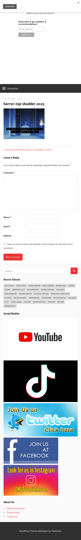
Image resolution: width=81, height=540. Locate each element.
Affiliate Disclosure (16, 508)
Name (7, 217)
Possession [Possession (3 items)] (46, 298)
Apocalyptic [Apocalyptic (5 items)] (21, 286)
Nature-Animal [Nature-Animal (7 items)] (20, 298)
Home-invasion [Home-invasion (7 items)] (10, 294)
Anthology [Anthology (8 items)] (9, 286)
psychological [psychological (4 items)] (59, 298)
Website (7, 235)
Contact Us (12, 516)
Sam (20, 99)
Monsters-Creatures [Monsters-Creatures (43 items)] (60, 294)
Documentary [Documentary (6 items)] (33, 290)
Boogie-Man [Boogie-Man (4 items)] (61, 286)
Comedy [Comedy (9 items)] (71, 286)
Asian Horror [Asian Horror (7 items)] (34, 286)
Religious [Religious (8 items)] (72, 298)
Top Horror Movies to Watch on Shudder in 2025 (28, 149)
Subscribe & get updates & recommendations (32, 23)
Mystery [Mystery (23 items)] (8, 298)
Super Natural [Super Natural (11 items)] (39, 302)
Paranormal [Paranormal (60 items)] (34, 298)
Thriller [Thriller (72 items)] (51, 302)
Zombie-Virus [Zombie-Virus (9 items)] (9, 306)
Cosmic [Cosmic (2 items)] (7, 290)
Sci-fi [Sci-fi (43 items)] (6, 302)
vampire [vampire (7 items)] (60, 302)
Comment (9, 172)
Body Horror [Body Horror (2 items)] (48, 286)
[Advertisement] (41, 60)
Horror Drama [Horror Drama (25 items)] (25, 294)
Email (7, 226)
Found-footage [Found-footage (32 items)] (47, 290)
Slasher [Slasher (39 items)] (27, 302)
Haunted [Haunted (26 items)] (60, 290)
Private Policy (13, 512)
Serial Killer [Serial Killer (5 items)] (16, 302)
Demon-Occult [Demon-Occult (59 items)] (18, 290)
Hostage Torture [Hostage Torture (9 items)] (41, 294)
